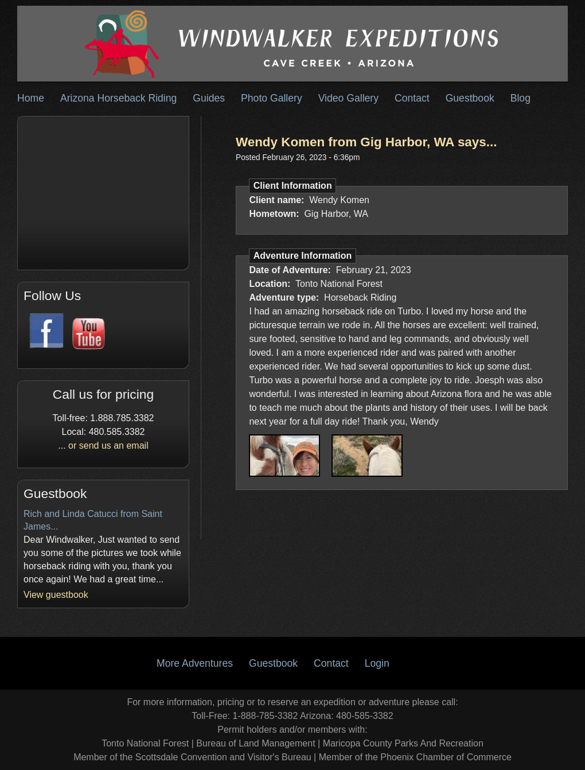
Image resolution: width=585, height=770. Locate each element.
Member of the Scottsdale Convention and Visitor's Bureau (192, 757)
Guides (209, 98)
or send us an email (108, 445)
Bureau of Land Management (255, 743)
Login (377, 663)
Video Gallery (348, 98)
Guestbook (470, 98)
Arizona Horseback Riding (118, 98)
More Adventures (195, 663)
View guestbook (56, 595)
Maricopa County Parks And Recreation (403, 743)
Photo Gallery (271, 98)
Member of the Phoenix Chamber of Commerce (415, 757)
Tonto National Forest (145, 743)
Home (30, 98)
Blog (520, 98)
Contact (412, 98)
